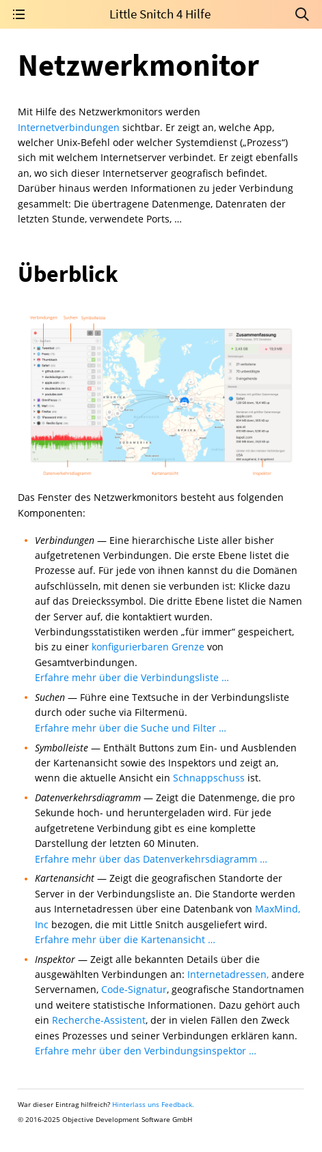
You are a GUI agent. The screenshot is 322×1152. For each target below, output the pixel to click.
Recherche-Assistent (99, 1019)
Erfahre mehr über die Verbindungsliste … (132, 677)
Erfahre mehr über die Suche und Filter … (130, 727)
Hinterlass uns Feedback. (153, 1104)
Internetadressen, (228, 974)
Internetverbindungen (69, 127)
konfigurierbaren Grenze (148, 646)
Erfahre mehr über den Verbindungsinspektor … (145, 1050)
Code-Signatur (134, 989)
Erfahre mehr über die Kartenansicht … (125, 939)
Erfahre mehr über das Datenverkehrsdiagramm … (151, 858)
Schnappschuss (209, 777)
